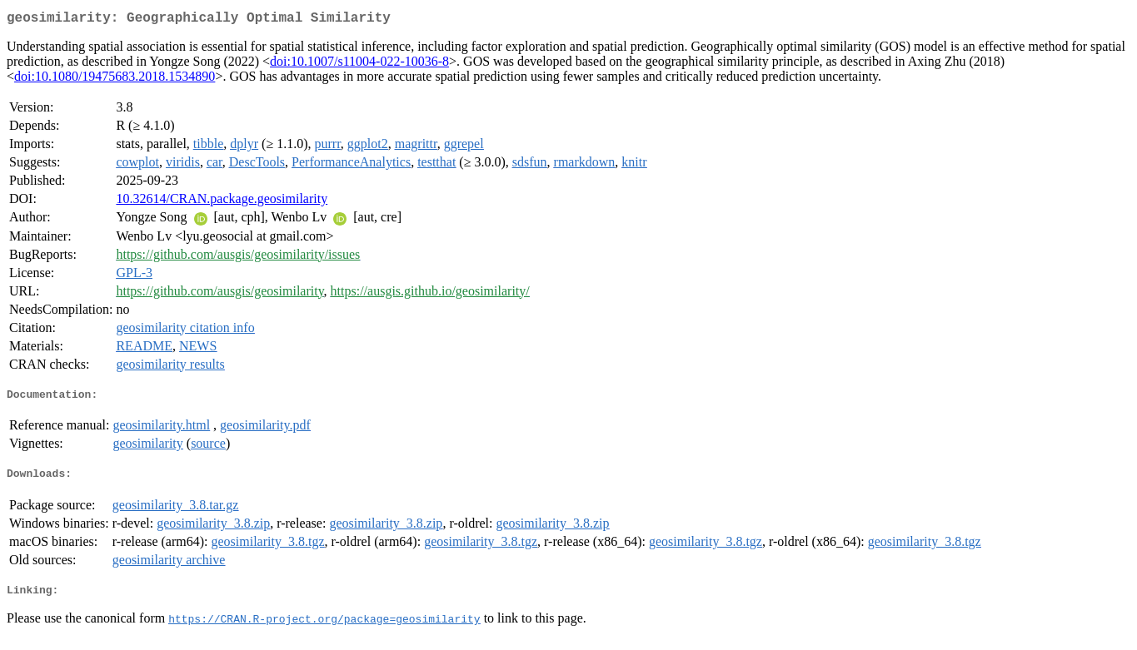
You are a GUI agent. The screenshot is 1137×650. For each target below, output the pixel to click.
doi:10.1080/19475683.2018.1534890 (114, 79)
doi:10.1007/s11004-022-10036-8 (359, 64)
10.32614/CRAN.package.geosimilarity (221, 202)
